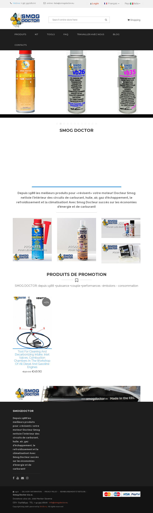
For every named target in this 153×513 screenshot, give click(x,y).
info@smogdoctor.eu (58, 502)
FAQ (65, 34)
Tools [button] (51, 34)
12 (96, 124)
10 (89, 124)
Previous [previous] (31, 82)
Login (16, 492)
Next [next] (122, 82)
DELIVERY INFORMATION (32, 492)
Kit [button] (36, 34)
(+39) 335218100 (28, 3)
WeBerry (43, 507)
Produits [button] (20, 34)
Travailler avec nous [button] (90, 34)
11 (92, 124)
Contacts (21, 45)
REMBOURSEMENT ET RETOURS (72, 492)
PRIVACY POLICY (50, 492)
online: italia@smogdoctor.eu (60, 3)
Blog (116, 34)
